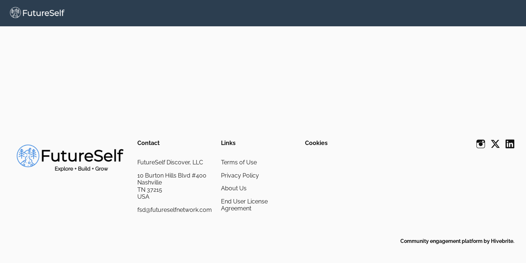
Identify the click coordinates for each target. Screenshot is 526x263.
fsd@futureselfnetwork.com (174, 209)
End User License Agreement (244, 205)
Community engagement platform (441, 241)
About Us (234, 188)
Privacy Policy (240, 175)
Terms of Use (239, 162)
